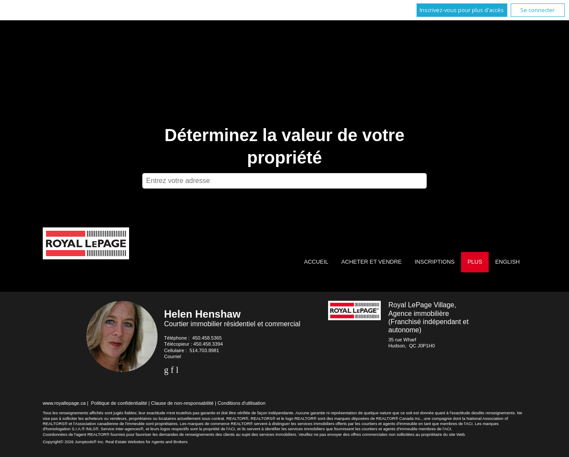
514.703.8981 (204, 350)
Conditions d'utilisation (242, 403)
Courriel (172, 356)
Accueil (316, 261)
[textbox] (284, 181)
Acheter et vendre (371, 261)
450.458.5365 (206, 337)
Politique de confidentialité (119, 403)
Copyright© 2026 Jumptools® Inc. (73, 441)
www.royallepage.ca (64, 403)
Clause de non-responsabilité (182, 403)
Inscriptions (434, 261)
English (507, 261)
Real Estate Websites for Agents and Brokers (146, 441)
